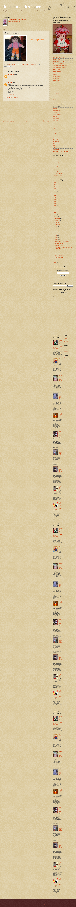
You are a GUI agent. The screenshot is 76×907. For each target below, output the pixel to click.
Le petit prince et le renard (60, 452)
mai (56, 233)
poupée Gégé (56, 78)
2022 (55, 184)
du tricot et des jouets (22, 6)
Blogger (44, 904)
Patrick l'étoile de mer (57, 126)
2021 (55, 186)
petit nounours (56, 141)
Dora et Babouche (57, 114)
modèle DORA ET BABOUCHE (62, 241)
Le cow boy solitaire (59, 257)
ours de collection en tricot (58, 171)
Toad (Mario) (55, 133)
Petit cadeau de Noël (60, 433)
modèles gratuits (56, 59)
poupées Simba (56, 80)
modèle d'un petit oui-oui (60, 416)
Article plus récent (8, 121)
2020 (55, 188)
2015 (55, 199)
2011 (55, 208)
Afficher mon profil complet (14, 21)
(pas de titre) (60, 487)
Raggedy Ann (55, 128)
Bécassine (55, 108)
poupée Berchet (56, 92)
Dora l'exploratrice (59, 253)
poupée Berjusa (56, 86)
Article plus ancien (44, 121)
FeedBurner (65, 278)
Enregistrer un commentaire (12, 97)
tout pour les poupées (57, 162)
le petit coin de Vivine (57, 175)
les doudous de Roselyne (58, 169)
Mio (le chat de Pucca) (57, 124)
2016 (55, 197)
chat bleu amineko (57, 135)
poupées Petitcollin (57, 71)
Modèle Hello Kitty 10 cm (60, 378)
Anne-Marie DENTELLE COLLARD (18, 19)
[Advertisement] (26, 110)
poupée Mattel (56, 90)
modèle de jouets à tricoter (58, 57)
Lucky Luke (55, 122)
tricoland (54, 164)
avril (56, 235)
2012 (55, 205)
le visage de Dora (59, 245)
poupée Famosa (56, 76)
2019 (55, 190)
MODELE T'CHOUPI (60, 360)
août (56, 226)
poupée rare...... (56, 95)
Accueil (26, 121)
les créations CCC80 (57, 173)
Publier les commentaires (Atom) (16, 124)
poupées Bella (56, 97)
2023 (55, 182)
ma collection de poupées (58, 63)
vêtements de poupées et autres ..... (60, 65)
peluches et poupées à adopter (59, 67)
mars (56, 237)
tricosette (55, 168)
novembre (57, 220)
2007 (55, 216)
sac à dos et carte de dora (60, 251)
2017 (55, 195)
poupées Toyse (56, 84)
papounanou (11, 74)
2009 (55, 212)
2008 (55, 214)
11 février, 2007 (11, 78)
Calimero (55, 112)
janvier (56, 260)
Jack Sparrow (56, 120)
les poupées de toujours (58, 158)
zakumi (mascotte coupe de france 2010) (61, 151)
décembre (57, 218)
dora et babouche (59, 243)
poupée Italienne (56, 88)
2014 (55, 201)
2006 (55, 262)
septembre (57, 224)
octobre (57, 222)
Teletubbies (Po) (56, 131)
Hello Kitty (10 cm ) (57, 118)
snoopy (54, 143)
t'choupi (54, 145)
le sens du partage (57, 166)
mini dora (55, 137)
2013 (55, 203)
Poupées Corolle (56, 69)
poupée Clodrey (56, 82)
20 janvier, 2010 (11, 94)
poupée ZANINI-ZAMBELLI (58, 93)
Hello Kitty (55, 116)
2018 (55, 193)
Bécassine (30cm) (56, 110)
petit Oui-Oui (55, 139)
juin (56, 231)
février (56, 239)
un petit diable (56, 149)
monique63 (10, 82)
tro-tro (54, 147)
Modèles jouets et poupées (58, 61)
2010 (55, 210)
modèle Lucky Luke (59, 255)
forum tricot (55, 160)
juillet (56, 228)
